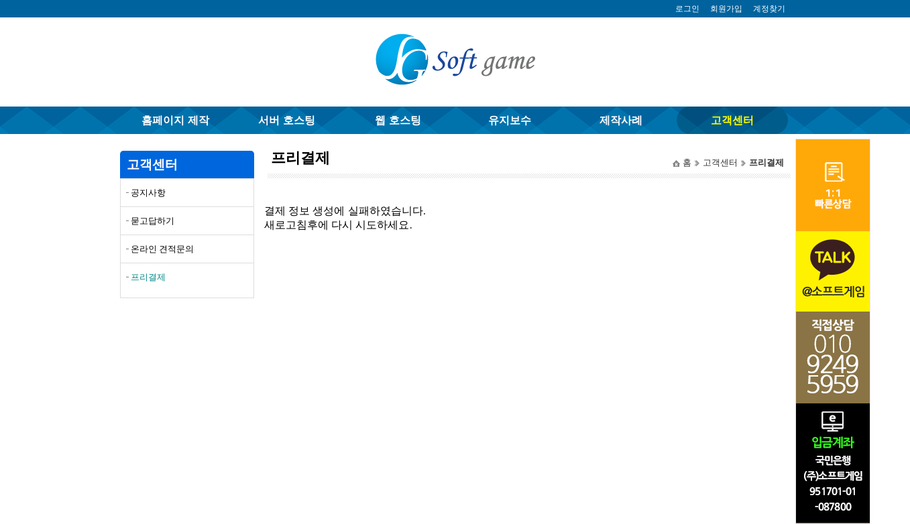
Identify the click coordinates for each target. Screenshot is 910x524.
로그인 (687, 8)
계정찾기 (769, 8)
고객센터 (732, 120)
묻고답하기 (152, 221)
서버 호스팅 (286, 120)
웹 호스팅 (397, 120)
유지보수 (509, 120)
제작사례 (621, 120)
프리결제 (148, 277)
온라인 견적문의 (162, 249)
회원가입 (726, 8)
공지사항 (148, 193)
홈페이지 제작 (175, 120)
